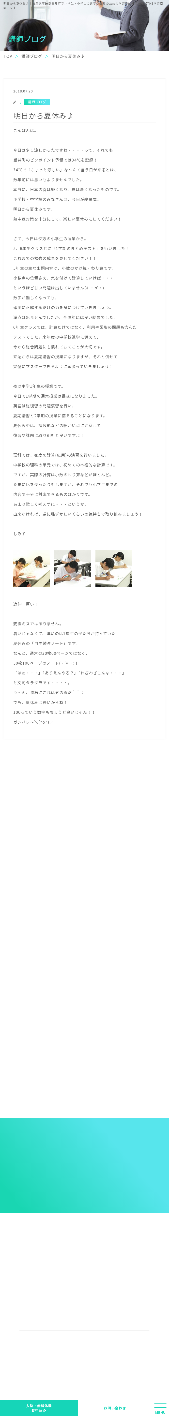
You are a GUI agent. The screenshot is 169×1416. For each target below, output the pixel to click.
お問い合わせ (115, 1407)
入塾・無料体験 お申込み (39, 1408)
